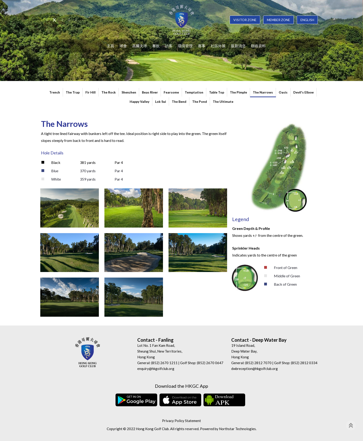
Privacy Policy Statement (181, 421)
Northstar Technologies (237, 429)
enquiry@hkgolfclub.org (155, 368)
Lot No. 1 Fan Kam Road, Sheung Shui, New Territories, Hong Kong (159, 351)
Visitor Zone (245, 20)
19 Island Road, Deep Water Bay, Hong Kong (244, 351)
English (307, 20)
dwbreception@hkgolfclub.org (254, 368)
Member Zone (278, 20)
